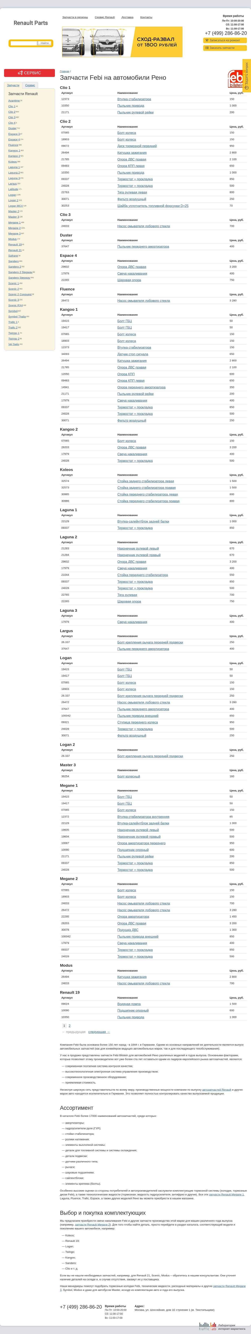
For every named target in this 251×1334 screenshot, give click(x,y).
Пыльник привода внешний (137, 716)
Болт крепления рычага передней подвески (150, 642)
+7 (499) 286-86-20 (226, 33)
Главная (64, 71)
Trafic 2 (12, 327)
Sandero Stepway (19, 277)
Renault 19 (15, 244)
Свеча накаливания (132, 273)
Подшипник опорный (133, 850)
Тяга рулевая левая (132, 192)
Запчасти (13, 85)
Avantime (14, 100)
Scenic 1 (13, 283)
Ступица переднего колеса (137, 722)
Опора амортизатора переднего (141, 843)
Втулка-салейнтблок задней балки (143, 521)
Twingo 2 (13, 338)
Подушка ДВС (127, 930)
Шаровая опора (129, 280)
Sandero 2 (14, 266)
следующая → (99, 1032)
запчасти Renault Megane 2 (92, 1224)
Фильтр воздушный (131, 199)
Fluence (13, 145)
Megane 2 (14, 228)
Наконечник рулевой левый (138, 548)
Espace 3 (14, 134)
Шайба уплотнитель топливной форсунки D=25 (153, 206)
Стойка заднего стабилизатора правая (146, 487)
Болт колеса (126, 133)
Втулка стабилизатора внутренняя (143, 817)
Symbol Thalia (17, 316)
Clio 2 (11, 111)
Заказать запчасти (220, 48)
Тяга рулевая (127, 595)
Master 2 (13, 211)
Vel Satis (13, 344)
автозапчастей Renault (216, 1089)
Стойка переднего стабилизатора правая (148, 501)
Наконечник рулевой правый (138, 555)
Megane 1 (14, 222)
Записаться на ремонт (222, 40)
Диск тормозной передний (137, 146)
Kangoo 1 (14, 150)
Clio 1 (11, 106)
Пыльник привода (130, 105)
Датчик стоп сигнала (132, 354)
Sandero (13, 261)
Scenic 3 (13, 299)
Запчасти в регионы (75, 17)
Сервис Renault (105, 17)
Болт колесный (128, 776)
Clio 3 (11, 117)
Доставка (127, 17)
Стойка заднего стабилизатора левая (145, 481)
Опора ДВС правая (131, 159)
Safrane (13, 255)
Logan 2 (13, 200)
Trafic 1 (12, 322)
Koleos (12, 161)
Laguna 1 (14, 167)
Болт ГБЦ (124, 321)
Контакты (146, 17)
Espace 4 (14, 139)
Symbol (12, 311)
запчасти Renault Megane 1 (226, 1194)
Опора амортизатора (133, 916)
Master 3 (13, 216)
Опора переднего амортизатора (141, 387)
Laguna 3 (14, 178)
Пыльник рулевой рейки (135, 112)
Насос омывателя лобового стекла (143, 226)
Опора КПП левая (130, 166)
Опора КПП (126, 374)
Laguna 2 (14, 172)
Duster (12, 128)
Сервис (30, 85)
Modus (12, 239)
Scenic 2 (13, 288)
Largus (12, 183)
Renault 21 (15, 250)
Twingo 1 (13, 333)
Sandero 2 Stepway (20, 272)
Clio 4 (11, 122)
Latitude (13, 189)
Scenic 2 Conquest (20, 294)
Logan (12, 194)
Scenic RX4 (15, 305)
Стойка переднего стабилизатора (142, 575)
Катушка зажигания (132, 152)
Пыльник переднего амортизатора (143, 246)
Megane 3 (14, 233)
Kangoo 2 (14, 156)
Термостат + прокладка (135, 179)
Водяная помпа (129, 1004)
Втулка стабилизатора (134, 99)
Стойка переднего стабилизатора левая (147, 494)
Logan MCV (15, 205)
